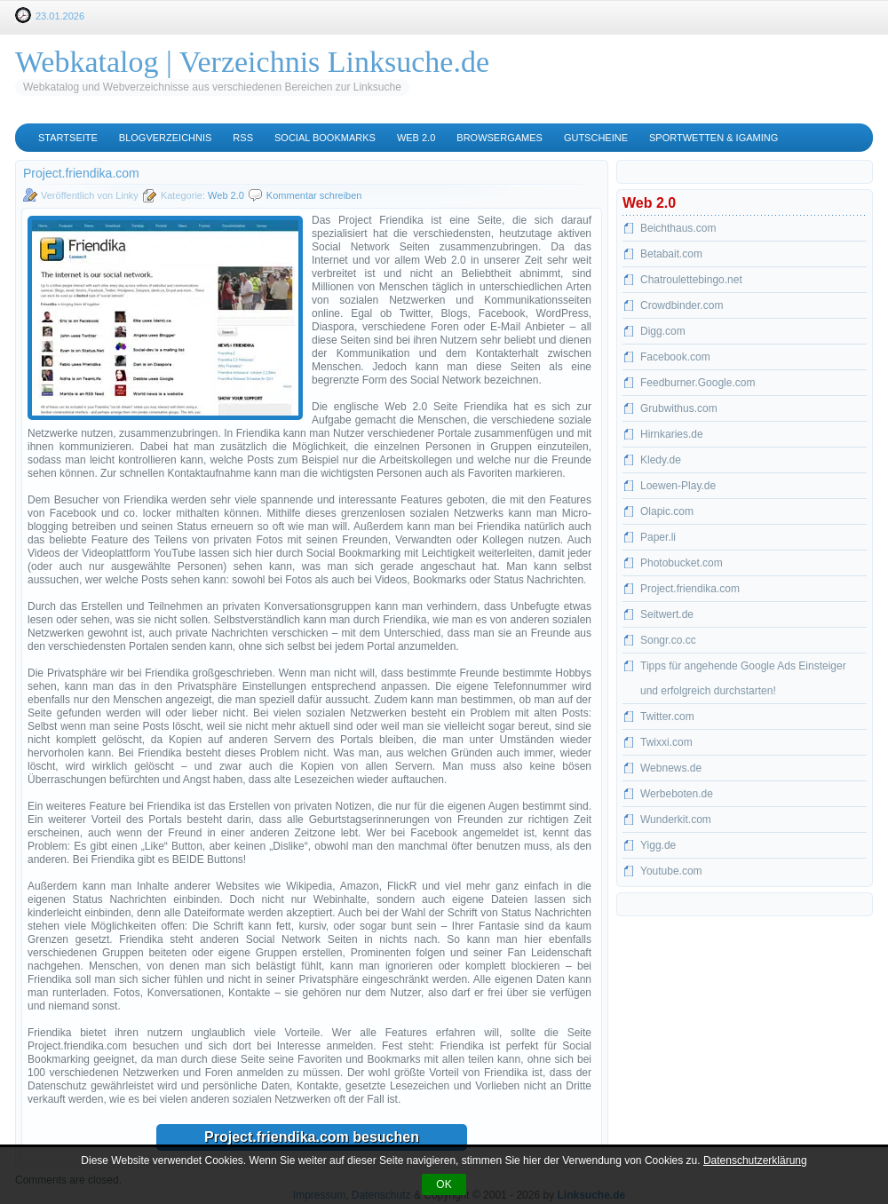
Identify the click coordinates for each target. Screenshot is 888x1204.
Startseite (68, 137)
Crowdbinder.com (681, 305)
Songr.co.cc (668, 640)
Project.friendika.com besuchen (311, 1137)
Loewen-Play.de (678, 485)
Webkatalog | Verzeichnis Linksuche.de (252, 61)
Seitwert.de (667, 614)
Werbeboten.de (676, 794)
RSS (243, 137)
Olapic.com (667, 511)
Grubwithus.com (679, 408)
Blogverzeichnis (165, 137)
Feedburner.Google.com (697, 382)
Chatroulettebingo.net (691, 279)
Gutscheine (596, 137)
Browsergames (499, 137)
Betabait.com (671, 254)
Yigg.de (658, 845)
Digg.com (663, 331)
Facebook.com (675, 357)
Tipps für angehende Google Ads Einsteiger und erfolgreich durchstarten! (743, 678)
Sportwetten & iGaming (713, 137)
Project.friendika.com (690, 588)
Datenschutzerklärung (755, 1160)
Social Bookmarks (325, 137)
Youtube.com (671, 871)
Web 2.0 (416, 137)
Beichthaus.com (678, 228)
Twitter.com (667, 716)
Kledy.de (660, 460)
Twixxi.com (666, 742)
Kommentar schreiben (314, 195)
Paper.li (658, 537)
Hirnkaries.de (671, 434)
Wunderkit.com (675, 819)
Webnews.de (671, 768)
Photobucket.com (681, 563)
